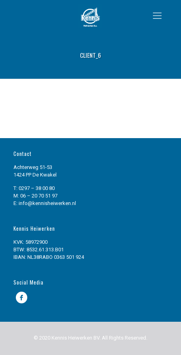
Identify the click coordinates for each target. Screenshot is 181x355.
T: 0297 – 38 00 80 (34, 188)
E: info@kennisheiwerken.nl (44, 203)
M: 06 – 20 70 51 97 (35, 196)
